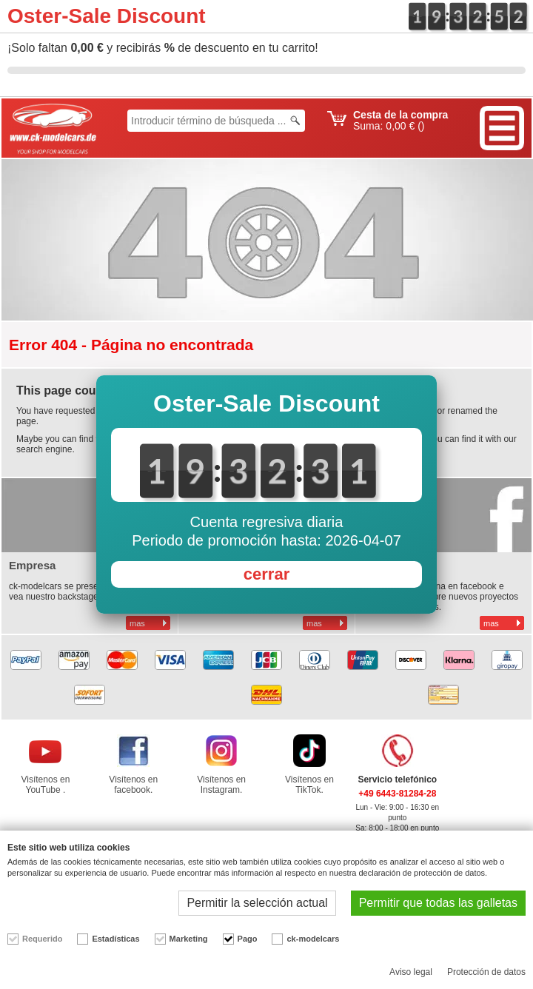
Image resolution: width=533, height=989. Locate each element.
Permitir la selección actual (257, 902)
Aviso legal (410, 972)
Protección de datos (486, 972)
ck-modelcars (312, 938)
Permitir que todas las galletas (438, 902)
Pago (248, 938)
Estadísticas (115, 938)
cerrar (266, 574)
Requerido (42, 938)
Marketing (189, 938)
